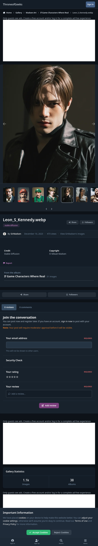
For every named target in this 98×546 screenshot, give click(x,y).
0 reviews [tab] (9, 307)
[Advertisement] (49, 40)
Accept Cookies (38, 532)
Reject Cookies (61, 532)
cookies (22, 517)
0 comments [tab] (25, 307)
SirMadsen (16, 233)
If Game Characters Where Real (24, 276)
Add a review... (16, 394)
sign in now (66, 321)
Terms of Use (81, 521)
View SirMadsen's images (72, 233)
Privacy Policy (9, 524)
